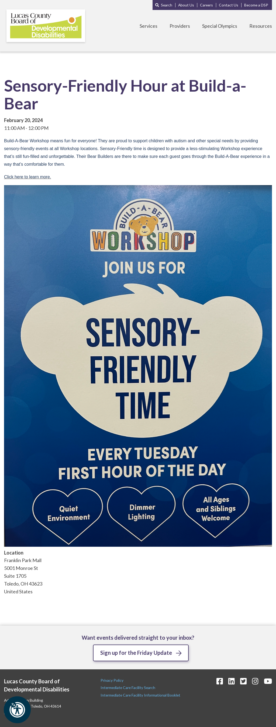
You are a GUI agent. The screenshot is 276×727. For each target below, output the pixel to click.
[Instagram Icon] (255, 681)
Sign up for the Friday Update (136, 652)
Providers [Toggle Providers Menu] (180, 26)
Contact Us (228, 5)
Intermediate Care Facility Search (128, 687)
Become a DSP (256, 5)
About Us (186, 5)
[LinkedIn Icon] (231, 681)
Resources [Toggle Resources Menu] (260, 26)
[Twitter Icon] (243, 681)
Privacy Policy (112, 680)
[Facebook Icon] (219, 681)
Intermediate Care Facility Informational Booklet (140, 695)
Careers (206, 5)
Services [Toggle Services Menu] (148, 26)
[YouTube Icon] (268, 681)
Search (166, 5)
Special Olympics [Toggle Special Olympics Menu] (219, 26)
